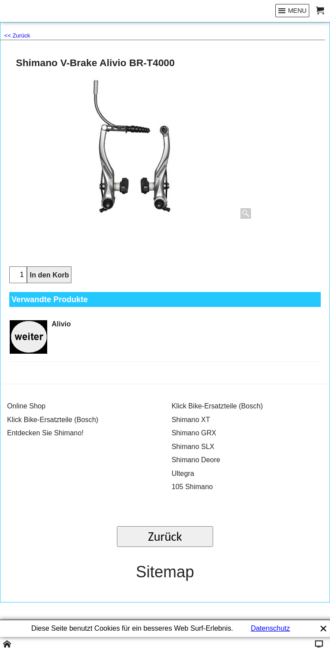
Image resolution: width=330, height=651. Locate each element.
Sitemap (165, 572)
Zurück (165, 536)
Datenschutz (270, 628)
